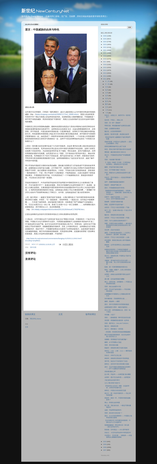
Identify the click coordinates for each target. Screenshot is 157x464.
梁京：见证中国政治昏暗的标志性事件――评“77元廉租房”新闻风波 (118, 368)
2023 (105, 44)
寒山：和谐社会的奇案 (112, 402)
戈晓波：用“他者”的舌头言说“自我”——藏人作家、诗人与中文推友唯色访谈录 (118, 262)
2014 (105, 70)
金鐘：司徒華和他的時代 (113, 410)
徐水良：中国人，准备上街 (114, 120)
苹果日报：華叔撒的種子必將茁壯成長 (118, 125)
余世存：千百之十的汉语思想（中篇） (118, 218)
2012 (105, 76)
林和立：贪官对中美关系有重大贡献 (117, 364)
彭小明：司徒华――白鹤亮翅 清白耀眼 (118, 374)
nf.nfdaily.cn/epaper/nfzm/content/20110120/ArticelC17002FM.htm (58, 209)
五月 (106, 101)
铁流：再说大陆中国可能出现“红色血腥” (118, 149)
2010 (105, 441)
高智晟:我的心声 (110, 371)
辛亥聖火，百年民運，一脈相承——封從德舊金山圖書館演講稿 (118, 436)
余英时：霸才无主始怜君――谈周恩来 (117, 377)
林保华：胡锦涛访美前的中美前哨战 (117, 358)
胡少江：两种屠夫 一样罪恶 (114, 329)
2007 (105, 450)
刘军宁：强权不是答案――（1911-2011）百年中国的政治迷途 (116, 198)
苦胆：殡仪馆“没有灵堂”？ (113, 413)
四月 (106, 104)
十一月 (107, 84)
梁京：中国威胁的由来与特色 (114, 188)
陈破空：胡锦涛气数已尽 (113, 185)
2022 (105, 47)
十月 (106, 87)
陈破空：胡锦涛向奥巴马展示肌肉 (116, 348)
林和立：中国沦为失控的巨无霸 (115, 390)
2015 (105, 67)
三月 (106, 107)
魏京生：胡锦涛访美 (111, 326)
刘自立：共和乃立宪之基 (113, 355)
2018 (105, 59)
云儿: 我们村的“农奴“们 (112, 383)
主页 (60, 314)
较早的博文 (91, 314)
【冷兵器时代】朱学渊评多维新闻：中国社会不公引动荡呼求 (118, 421)
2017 (105, 61)
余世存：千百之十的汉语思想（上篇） (118, 237)
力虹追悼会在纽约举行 (112, 380)
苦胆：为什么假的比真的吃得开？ (116, 220)
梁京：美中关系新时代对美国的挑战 (117, 304)
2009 (105, 444)
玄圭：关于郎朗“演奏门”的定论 (115, 170)
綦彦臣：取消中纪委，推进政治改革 (117, 134)
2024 (105, 41)
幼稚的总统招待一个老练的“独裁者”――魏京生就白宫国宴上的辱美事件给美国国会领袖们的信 (118, 251)
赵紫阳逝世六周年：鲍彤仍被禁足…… (117, 307)
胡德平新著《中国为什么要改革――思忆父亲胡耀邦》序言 (118, 142)
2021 (105, 50)
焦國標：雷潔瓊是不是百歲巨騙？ (116, 339)
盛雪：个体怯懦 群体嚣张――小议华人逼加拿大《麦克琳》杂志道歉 (118, 233)
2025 (105, 39)
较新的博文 (30, 314)
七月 (106, 95)
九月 (106, 90)
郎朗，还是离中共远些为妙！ (114, 204)
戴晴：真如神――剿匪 (112, 301)
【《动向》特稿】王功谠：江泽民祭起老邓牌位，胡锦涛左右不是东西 (118, 163)
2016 (105, 64)
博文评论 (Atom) (35, 319)
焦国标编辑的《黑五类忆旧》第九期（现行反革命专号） (117, 426)
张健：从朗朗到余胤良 (112, 128)
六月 (106, 98)
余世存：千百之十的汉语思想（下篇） (118, 207)
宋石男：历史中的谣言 (112, 230)
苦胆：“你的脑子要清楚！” (113, 159)
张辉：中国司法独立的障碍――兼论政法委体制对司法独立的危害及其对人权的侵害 (118, 225)
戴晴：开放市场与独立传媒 (114, 167)
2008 (105, 447)
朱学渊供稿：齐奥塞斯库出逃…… (116, 298)
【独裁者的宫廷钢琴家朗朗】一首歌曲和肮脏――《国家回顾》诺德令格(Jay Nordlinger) (118, 192)
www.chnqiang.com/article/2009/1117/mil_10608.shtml (57, 114)
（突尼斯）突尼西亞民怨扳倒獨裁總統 (118, 332)
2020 (105, 53)
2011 (105, 79)
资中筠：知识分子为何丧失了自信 (116, 361)
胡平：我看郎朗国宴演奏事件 (114, 182)
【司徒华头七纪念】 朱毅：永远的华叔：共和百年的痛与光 (117, 386)
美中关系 (33, 247)
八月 (106, 93)
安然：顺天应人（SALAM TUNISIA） (117, 323)
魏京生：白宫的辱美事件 (113, 131)
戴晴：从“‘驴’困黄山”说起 (113, 342)
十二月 (107, 81)
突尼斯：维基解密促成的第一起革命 (117, 320)
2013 (105, 73)
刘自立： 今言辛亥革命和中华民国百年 (118, 432)
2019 (105, 56)
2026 (105, 36)
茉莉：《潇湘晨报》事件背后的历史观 (118, 317)
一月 (106, 113)
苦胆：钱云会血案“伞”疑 (113, 286)
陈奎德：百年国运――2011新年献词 (117, 429)
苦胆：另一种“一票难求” (113, 123)
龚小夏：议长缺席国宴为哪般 (114, 279)
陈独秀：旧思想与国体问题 (114, 202)
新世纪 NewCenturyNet (45, 11)
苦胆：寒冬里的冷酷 (111, 345)
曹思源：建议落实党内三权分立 (115, 152)
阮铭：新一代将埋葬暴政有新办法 (116, 267)
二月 (106, 110)
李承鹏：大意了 (110, 315)
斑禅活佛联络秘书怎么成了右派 (115, 146)
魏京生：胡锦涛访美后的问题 (114, 215)
